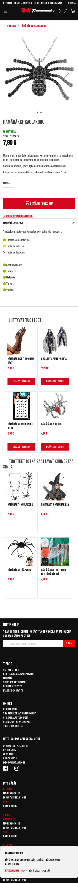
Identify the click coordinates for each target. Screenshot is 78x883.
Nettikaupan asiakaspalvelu (18, 674)
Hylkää (24, 870)
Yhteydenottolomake (15, 682)
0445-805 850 (10, 806)
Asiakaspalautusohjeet (15, 717)
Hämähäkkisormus (51, 424)
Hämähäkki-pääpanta (19, 570)
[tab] (39, 222)
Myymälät (7, 3)
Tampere (7, 845)
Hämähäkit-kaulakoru (20, 505)
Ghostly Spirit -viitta (54, 359)
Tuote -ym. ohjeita (13, 726)
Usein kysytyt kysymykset (17, 722)
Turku (6, 815)
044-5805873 (10, 758)
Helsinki (7, 789)
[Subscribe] (69, 643)
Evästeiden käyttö (13, 690)
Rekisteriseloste (12, 686)
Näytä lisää (34, 870)
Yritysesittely (11, 670)
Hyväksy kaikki (12, 870)
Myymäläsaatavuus (13, 223)
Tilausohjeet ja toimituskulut (19, 713)
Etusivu (11, 26)
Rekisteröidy (10, 709)
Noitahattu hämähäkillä (55, 505)
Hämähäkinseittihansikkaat (20, 361)
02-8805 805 (9, 750)
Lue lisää (46, 870)
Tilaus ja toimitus (23, 3)
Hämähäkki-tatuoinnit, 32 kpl (20, 426)
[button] (72, 3)
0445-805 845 (10, 836)
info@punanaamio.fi (14, 762)
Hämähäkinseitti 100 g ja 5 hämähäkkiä (54, 572)
